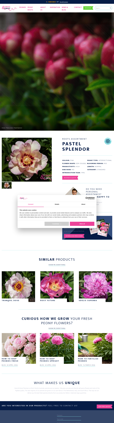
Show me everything (57, 303)
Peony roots (35, 8)
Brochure (87, 8)
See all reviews (64, 2)
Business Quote (71, 178)
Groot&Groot (6, 5)
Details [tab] (57, 204)
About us (44, 8)
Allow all (82, 224)
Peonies (25, 8)
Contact (75, 8)
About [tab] (83, 204)
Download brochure (75, 237)
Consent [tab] (30, 204)
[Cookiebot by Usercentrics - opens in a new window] (87, 198)
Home (3, 128)
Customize (56, 224)
